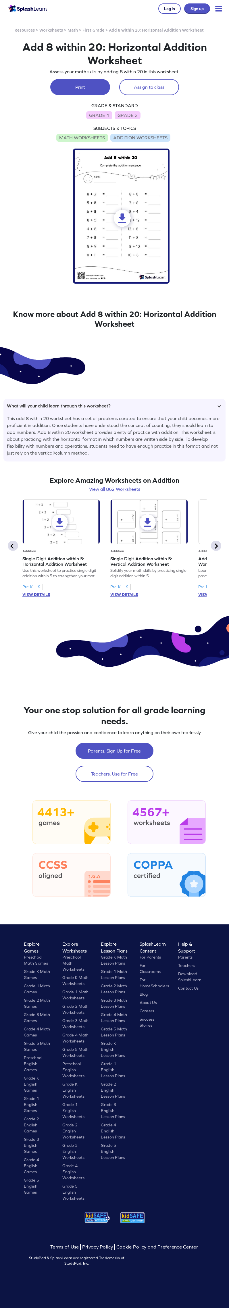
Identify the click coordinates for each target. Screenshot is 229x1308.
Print (80, 87)
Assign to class (149, 87)
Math (73, 30)
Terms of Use (65, 1247)
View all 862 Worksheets (114, 489)
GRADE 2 (128, 115)
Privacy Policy (97, 1247)
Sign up (197, 8)
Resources (25, 30)
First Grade (93, 30)
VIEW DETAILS (36, 594)
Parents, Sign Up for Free (114, 750)
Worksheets (51, 30)
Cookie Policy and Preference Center (157, 1247)
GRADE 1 (99, 115)
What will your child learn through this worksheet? (114, 405)
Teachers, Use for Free (114, 773)
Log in (169, 8)
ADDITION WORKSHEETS (140, 137)
